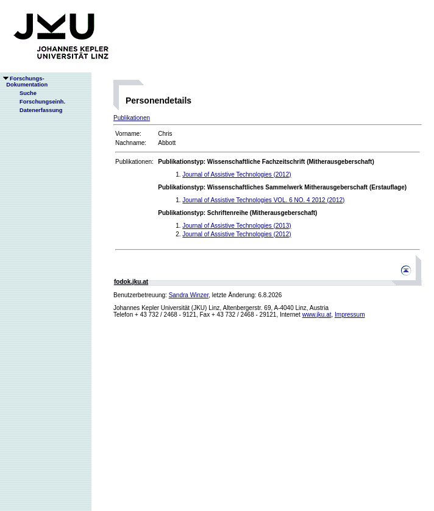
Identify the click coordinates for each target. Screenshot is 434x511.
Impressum (350, 314)
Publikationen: (134, 161)
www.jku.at (317, 314)
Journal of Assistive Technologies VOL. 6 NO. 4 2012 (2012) (263, 200)
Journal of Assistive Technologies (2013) (236, 225)
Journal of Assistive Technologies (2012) (236, 174)
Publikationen (131, 118)
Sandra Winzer (189, 295)
